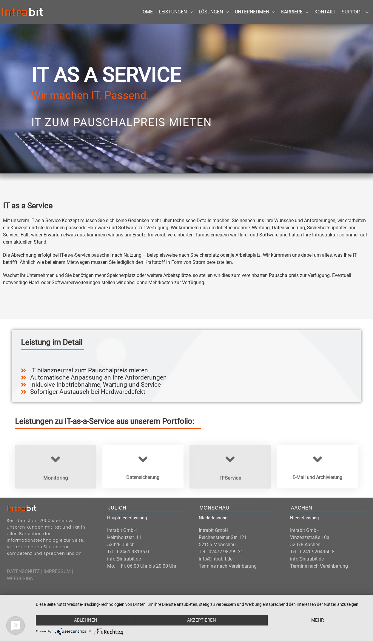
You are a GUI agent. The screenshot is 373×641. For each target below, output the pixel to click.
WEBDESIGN (20, 578)
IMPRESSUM (57, 571)
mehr (317, 620)
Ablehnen (85, 620)
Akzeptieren (201, 620)
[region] (186, 98)
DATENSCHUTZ (23, 571)
